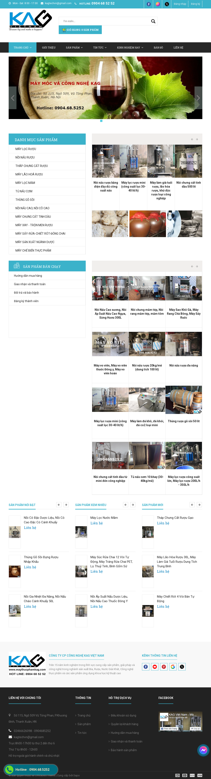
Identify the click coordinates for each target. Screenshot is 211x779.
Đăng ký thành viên (26, 301)
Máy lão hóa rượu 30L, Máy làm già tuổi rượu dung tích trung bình (177, 561)
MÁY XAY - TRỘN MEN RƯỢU (34, 225)
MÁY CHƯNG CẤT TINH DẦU (33, 216)
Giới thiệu (48, 47)
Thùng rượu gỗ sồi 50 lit (184, 421)
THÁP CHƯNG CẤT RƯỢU (31, 166)
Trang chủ (23, 47)
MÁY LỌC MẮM (25, 182)
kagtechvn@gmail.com (56, 3)
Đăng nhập (180, 3)
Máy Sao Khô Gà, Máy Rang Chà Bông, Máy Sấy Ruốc (183, 313)
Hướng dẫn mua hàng (28, 275)
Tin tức (100, 47)
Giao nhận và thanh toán (30, 284)
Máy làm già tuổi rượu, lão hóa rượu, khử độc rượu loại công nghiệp (161, 190)
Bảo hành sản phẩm (123, 750)
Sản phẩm (83, 724)
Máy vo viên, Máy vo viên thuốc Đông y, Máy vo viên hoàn (110, 369)
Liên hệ (178, 47)
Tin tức (81, 732)
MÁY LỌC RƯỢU (25, 149)
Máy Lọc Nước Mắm (104, 518)
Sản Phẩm (74, 47)
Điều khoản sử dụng (122, 715)
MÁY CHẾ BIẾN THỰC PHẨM (33, 250)
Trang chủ (82, 715)
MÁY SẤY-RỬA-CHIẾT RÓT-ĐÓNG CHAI (40, 233)
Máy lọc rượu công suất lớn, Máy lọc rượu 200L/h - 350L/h (183, 480)
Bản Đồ (158, 47)
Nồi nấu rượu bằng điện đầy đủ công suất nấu (106, 186)
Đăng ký (195, 3)
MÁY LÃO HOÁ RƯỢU (29, 174)
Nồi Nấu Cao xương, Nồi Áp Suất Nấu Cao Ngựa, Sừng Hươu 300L (110, 313)
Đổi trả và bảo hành (26, 292)
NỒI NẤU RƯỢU (25, 157)
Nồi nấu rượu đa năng (183, 365)
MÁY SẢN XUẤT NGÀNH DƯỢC (34, 242)
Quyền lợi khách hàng (123, 724)
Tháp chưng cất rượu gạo (175, 518)
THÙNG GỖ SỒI (24, 199)
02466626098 (23, 731)
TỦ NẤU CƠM (23, 191)
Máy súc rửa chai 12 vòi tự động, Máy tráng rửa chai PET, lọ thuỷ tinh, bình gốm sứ (111, 561)
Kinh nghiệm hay (130, 47)
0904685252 (42, 731)
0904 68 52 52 (103, 3)
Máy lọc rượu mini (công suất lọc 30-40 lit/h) (133, 186)
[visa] (188, 775)
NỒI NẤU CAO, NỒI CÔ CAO (32, 208)
